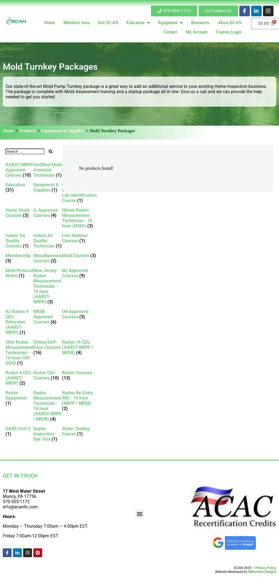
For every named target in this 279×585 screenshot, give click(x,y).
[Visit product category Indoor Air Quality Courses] (19, 241)
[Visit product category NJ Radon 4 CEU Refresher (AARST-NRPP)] (19, 322)
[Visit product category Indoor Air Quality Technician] (47, 241)
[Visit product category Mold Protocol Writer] (19, 273)
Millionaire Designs (262, 572)
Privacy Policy (265, 568)
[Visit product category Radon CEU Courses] (47, 375)
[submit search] (50, 151)
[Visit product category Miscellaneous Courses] (47, 258)
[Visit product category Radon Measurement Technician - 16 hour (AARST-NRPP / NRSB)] (47, 406)
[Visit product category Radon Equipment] (19, 398)
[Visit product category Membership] (19, 258)
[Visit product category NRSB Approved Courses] (47, 317)
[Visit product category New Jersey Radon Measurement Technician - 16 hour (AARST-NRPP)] (47, 286)
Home (8, 130)
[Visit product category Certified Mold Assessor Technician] (47, 170)
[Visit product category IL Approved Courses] (47, 212)
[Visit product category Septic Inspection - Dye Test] (47, 434)
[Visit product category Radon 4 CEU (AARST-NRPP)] (19, 378)
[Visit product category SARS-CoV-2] (19, 431)
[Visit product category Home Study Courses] (19, 212)
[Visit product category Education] (19, 187)
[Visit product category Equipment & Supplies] (47, 187)
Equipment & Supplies (62, 130)
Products (27, 130)
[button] (139, 513)
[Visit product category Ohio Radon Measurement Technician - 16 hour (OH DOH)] (19, 352)
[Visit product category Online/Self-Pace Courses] (47, 347)
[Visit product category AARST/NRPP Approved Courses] (19, 170)
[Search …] (25, 151)
